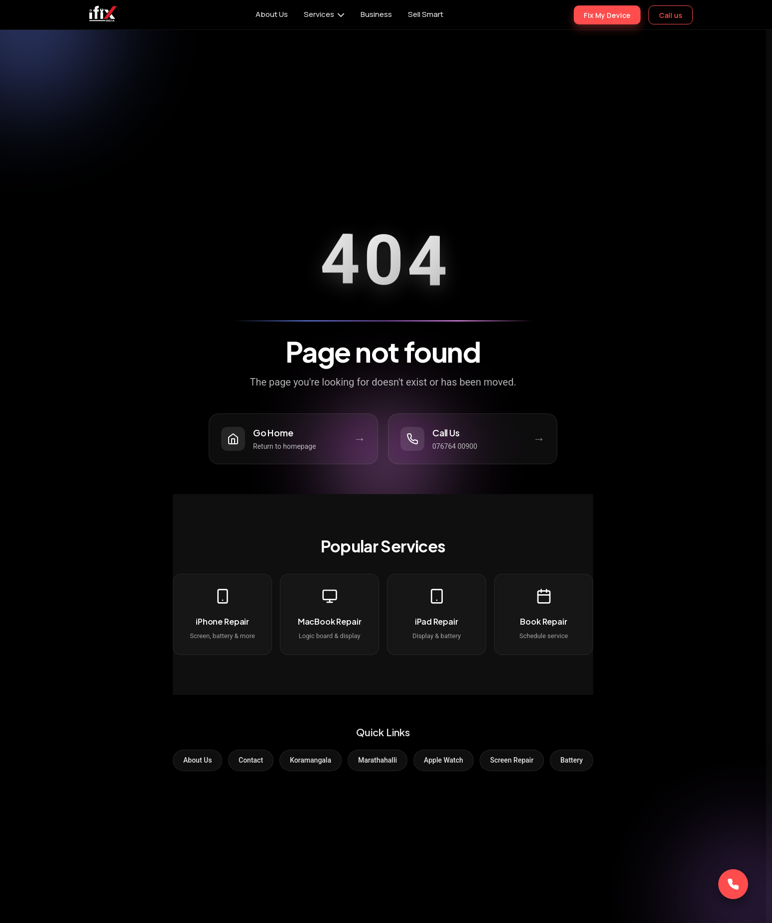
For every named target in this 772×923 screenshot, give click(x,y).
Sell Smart (425, 14)
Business (376, 14)
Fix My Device (607, 14)
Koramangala (310, 760)
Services (319, 14)
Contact (251, 760)
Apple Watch (443, 760)
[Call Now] (733, 884)
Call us (670, 14)
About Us (272, 14)
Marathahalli (377, 760)
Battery (571, 760)
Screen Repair (511, 760)
